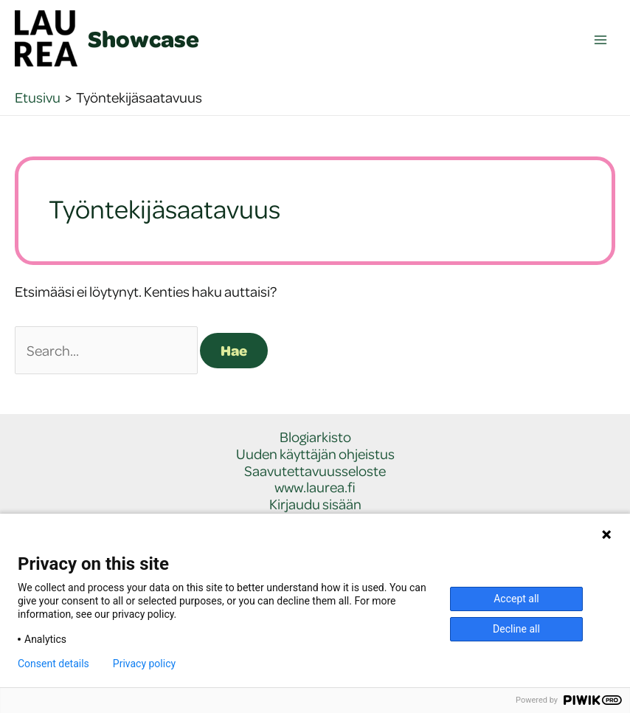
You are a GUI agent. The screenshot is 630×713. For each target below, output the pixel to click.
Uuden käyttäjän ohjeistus (315, 454)
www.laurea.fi (315, 487)
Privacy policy (144, 663)
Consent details (53, 663)
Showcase (143, 38)
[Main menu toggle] (601, 40)
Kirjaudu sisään (315, 504)
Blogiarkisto (315, 437)
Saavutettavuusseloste (315, 471)
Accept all (516, 598)
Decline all (516, 629)
